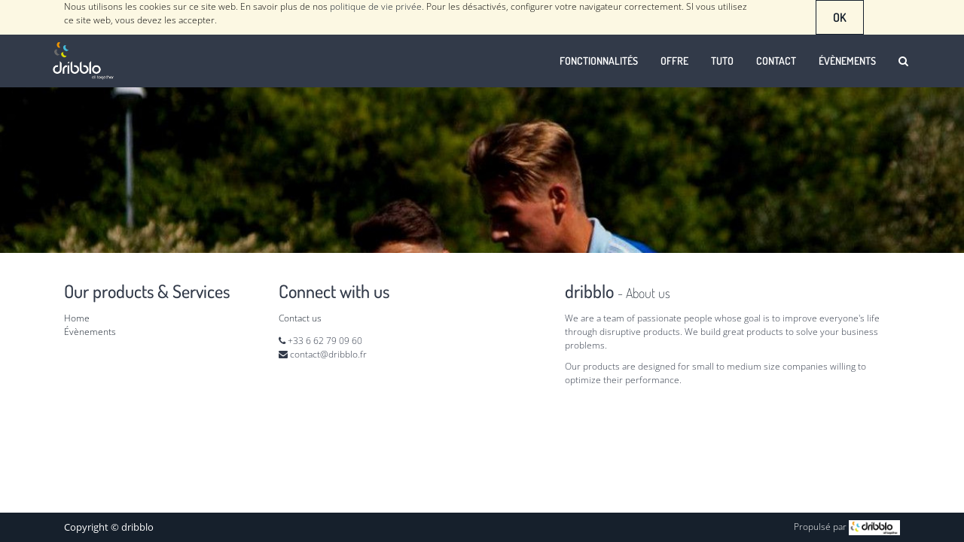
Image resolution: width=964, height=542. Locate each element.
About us (648, 293)
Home (77, 318)
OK (840, 17)
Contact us (300, 318)
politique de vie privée (376, 6)
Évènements (90, 331)
